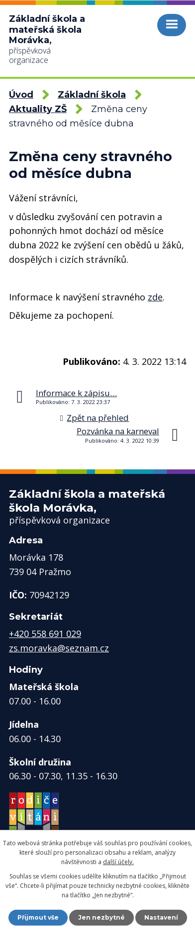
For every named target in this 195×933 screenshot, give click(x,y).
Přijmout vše (38, 917)
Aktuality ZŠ (38, 109)
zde (155, 297)
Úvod (21, 94)
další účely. (118, 862)
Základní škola (92, 94)
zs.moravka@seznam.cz (59, 648)
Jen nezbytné (101, 917)
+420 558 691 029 (45, 634)
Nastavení (161, 917)
